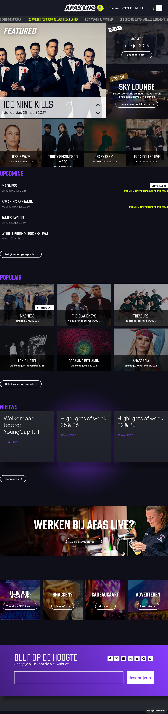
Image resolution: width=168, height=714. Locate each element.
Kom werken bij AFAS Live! (103, 19)
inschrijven (140, 677)
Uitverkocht (44, 307)
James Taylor (13, 217)
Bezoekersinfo (30, 8)
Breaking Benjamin (17, 201)
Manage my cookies (156, 710)
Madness (9, 185)
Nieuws (114, 8)
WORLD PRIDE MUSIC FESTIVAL (25, 233)
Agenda (10, 8)
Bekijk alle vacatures (84, 542)
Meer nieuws (13, 478)
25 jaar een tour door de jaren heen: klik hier (57, 19)
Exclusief (119, 77)
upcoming (115, 29)
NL (136, 8)
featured (19, 30)
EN (143, 8)
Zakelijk (127, 8)
